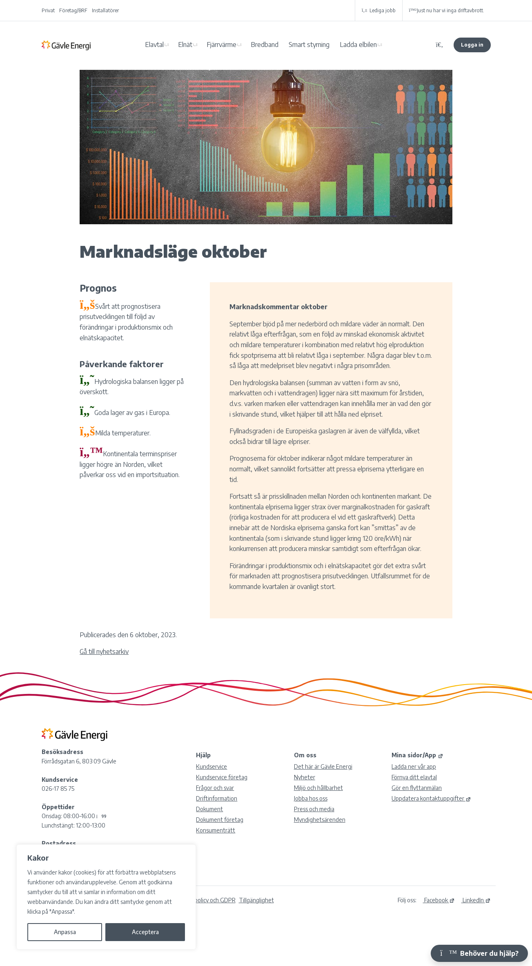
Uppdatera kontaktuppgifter (431, 798)
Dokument (209, 808)
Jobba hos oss (310, 798)
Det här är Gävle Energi (323, 766)
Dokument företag (219, 819)
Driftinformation (216, 798)
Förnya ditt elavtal (414, 777)
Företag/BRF (73, 10)
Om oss (305, 755)
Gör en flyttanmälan (417, 787)
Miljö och (318, 787)
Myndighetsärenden (319, 819)
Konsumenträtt (215, 830)
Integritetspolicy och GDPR (201, 900)
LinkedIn (476, 900)
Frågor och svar (215, 787)
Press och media (314, 808)
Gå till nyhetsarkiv (104, 651)
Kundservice (211, 766)
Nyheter (304, 777)
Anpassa (65, 931)
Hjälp (203, 755)
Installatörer (105, 10)
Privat (48, 10)
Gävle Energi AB (66, 45)
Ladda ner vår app (414, 766)
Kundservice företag (221, 777)
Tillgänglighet (256, 900)
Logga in (472, 45)
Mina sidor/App (417, 755)
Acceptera (145, 931)
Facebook (439, 900)
